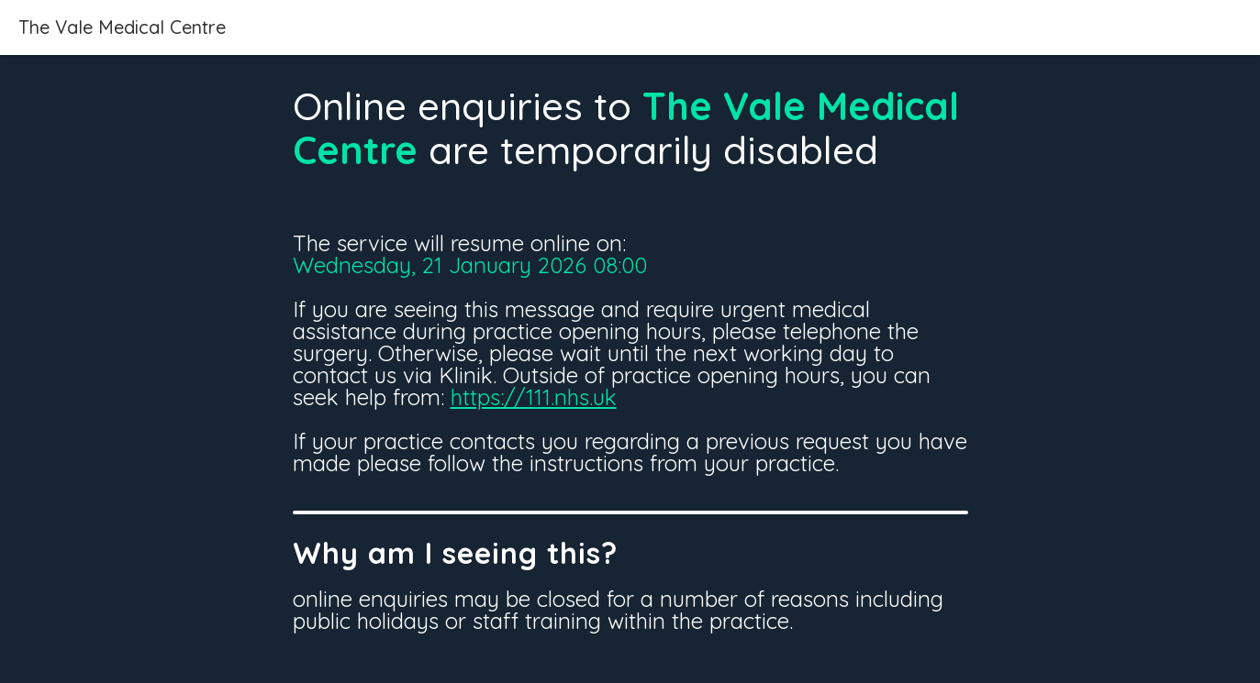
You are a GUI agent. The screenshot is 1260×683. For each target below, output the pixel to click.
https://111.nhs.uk (534, 397)
